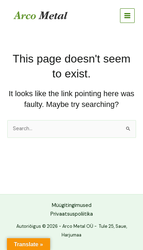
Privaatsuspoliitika (71, 214)
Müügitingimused (72, 205)
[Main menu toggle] (127, 15)
